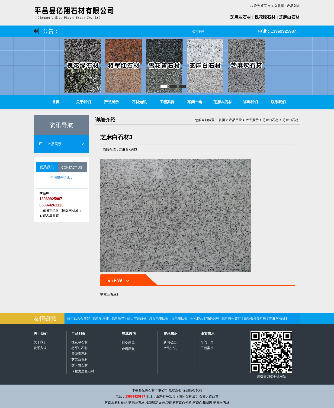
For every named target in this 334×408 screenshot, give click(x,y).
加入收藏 (277, 6)
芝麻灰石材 (222, 102)
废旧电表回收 (159, 318)
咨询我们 (250, 102)
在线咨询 (129, 333)
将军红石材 (79, 348)
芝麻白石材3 (291, 120)
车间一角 (194, 102)
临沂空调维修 (137, 318)
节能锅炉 (212, 318)
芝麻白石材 (270, 120)
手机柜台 (196, 318)
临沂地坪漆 (101, 318)
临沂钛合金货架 (78, 318)
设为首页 (260, 6)
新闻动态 (170, 342)
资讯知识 (170, 333)
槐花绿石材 (79, 342)
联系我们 (278, 102)
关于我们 (83, 102)
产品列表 (293, 6)
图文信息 (208, 333)
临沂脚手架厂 (231, 318)
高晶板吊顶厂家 (255, 318)
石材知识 (139, 102)
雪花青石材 (79, 354)
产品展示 (111, 102)
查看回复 (128, 349)
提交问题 (128, 342)
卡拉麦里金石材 (82, 371)
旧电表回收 (179, 318)
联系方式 (40, 348)
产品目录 (235, 120)
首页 (55, 102)
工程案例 (167, 102)
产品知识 (170, 348)
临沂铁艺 (118, 318)
